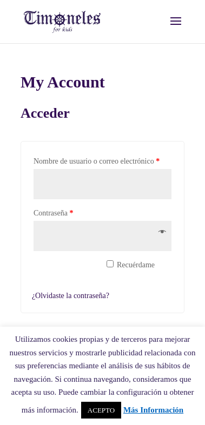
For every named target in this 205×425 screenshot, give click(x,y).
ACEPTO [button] (101, 410)
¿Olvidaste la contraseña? (70, 296)
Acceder (63, 271)
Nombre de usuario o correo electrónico (97, 161)
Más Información (153, 410)
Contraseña (53, 213)
